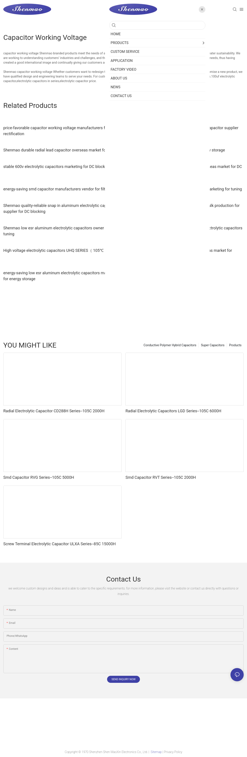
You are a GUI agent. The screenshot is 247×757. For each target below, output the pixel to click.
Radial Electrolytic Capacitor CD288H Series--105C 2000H (53, 411)
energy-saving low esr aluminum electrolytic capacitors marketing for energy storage (61, 276)
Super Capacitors (213, 345)
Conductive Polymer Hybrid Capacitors (170, 345)
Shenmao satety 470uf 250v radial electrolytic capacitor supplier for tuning (181, 130)
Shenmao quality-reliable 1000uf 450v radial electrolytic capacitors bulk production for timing (183, 231)
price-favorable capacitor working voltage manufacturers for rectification (56, 130)
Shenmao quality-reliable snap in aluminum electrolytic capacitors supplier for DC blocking (61, 208)
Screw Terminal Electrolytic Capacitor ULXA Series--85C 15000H (59, 544)
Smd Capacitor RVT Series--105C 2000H (160, 477)
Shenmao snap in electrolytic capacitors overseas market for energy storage (178, 253)
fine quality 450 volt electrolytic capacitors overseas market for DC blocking (183, 169)
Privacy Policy (173, 752)
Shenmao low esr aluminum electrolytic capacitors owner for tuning (56, 231)
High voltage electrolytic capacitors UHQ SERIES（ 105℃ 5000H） (61, 250)
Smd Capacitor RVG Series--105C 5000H (38, 477)
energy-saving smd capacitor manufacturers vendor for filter (56, 189)
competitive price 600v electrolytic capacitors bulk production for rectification (182, 208)
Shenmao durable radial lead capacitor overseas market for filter (59, 150)
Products (235, 345)
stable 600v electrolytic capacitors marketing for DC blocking (56, 166)
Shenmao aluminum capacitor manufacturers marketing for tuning (183, 189)
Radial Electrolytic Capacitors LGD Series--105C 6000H (173, 411)
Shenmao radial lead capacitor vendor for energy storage (175, 150)
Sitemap (156, 752)
